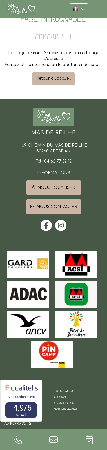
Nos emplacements (66, 391)
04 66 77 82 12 (58, 161)
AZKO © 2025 (17, 424)
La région (59, 397)
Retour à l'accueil (53, 78)
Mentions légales (65, 409)
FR (79, 8)
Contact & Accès (64, 403)
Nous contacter (57, 207)
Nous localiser (56, 187)
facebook (46, 225)
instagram (60, 225)
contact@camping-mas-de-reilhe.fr (54, 439)
